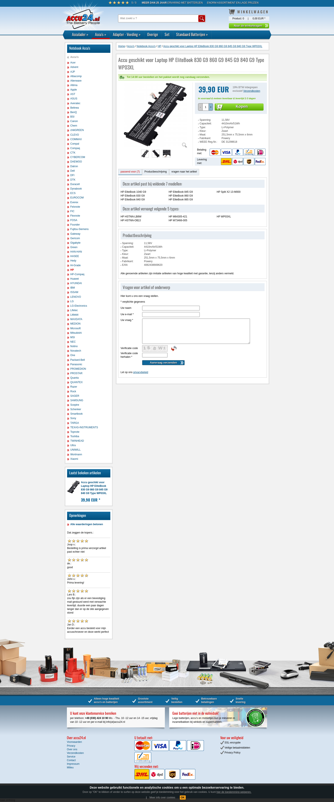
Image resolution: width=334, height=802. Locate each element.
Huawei (74, 278)
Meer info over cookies (162, 797)
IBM (72, 287)
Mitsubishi (76, 332)
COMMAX (76, 139)
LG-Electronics (78, 305)
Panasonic (76, 364)
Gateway (75, 233)
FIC (72, 211)
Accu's (100, 34)
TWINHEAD (77, 440)
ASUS (73, 98)
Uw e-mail (127, 314)
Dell (72, 170)
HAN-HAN (76, 251)
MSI (72, 337)
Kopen (242, 106)
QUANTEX (76, 382)
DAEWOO (76, 161)
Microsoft (75, 328)
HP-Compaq (77, 274)
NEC (73, 341)
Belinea (74, 107)
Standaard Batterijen (192, 34)
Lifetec (74, 310)
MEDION (75, 323)
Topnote (74, 431)
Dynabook (76, 188)
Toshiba (74, 436)
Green (73, 247)
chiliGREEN (77, 130)
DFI (72, 175)
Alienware (76, 80)
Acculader (80, 34)
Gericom (75, 238)
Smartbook (76, 413)
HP (72, 269)
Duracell (75, 184)
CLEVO (74, 134)
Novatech (75, 350)
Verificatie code (129, 348)
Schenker (75, 409)
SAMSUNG (76, 400)
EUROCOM (77, 197)
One (72, 355)
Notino (74, 346)
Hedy (73, 260)
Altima (73, 85)
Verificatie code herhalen (129, 355)
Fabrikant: (205, 138)
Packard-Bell (77, 359)
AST (72, 94)
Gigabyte (75, 242)
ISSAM (74, 292)
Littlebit (74, 314)
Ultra (73, 445)
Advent (74, 67)
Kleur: (203, 130)
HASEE (74, 256)
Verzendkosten (251, 90)
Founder (75, 224)
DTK (72, 179)
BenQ (73, 112)
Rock (73, 391)
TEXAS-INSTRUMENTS (84, 427)
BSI (72, 116)
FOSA (73, 220)
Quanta (74, 377)
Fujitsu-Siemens (79, 229)
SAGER (74, 395)
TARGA (74, 422)
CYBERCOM (77, 157)
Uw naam (126, 307)
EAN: (125, 264)
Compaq (75, 148)
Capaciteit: (206, 123)
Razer (73, 386)
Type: (203, 127)
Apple (73, 89)
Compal (74, 143)
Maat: (203, 134)
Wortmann (76, 454)
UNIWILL (75, 449)
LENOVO (75, 296)
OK (183, 797)
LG (72, 301)
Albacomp (76, 76)
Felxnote (75, 206)
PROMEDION (78, 368)
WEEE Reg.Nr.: (208, 141)
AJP (72, 71)
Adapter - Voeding (127, 34)
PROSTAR (76, 373)
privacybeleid (140, 372)
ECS (73, 193)
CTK (72, 152)
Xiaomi (74, 458)
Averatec (75, 103)
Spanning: (205, 119)
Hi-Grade (75, 265)
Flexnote (75, 215)
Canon (74, 121)
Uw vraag (127, 320)
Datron (74, 166)
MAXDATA (76, 319)
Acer (73, 62)
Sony (73, 418)
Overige (152, 34)
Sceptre (74, 404)
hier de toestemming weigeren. (233, 792)
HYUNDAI (76, 283)
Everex (74, 202)
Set (167, 34)
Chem (73, 125)
